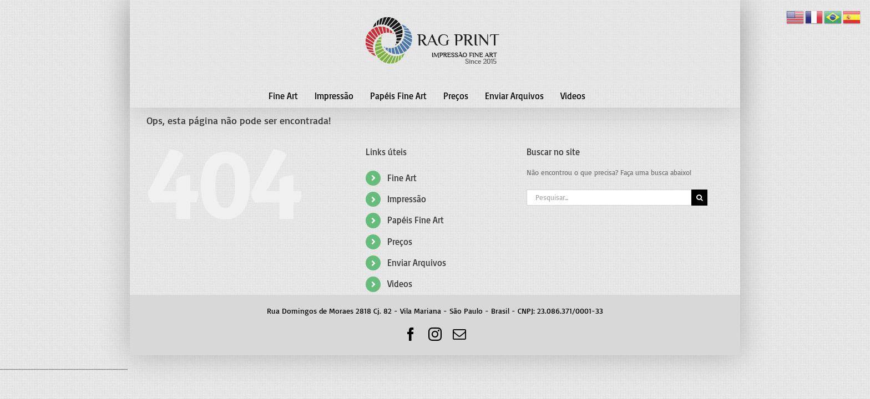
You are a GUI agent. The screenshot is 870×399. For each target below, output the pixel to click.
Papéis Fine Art (415, 220)
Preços (399, 241)
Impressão (406, 198)
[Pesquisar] (699, 198)
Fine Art (402, 177)
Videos (399, 283)
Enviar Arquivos (416, 262)
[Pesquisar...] (609, 198)
